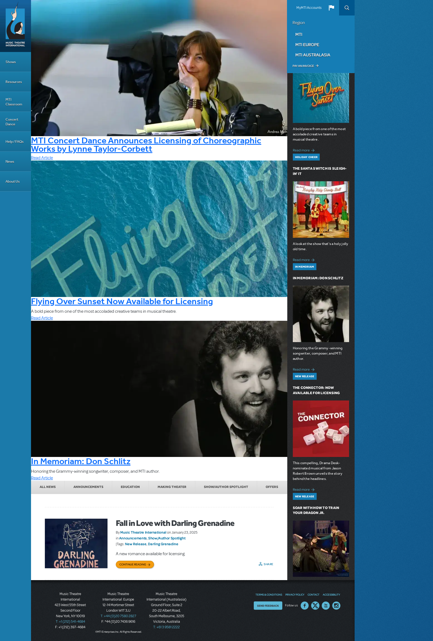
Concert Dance (12, 121)
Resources (14, 81)
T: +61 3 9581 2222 (166, 627)
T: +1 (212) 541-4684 (70, 621)
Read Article (42, 158)
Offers (272, 487)
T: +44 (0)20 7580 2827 (118, 616)
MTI (298, 34)
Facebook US (305, 605)
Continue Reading (132, 564)
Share (268, 564)
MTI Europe (307, 44)
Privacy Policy (294, 594)
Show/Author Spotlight (226, 487)
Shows (11, 62)
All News (48, 487)
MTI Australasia (312, 55)
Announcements (88, 487)
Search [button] (347, 7)
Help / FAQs (15, 141)
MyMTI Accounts (309, 8)
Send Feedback (268, 605)
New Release (136, 544)
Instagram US (336, 605)
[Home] (15, 26)
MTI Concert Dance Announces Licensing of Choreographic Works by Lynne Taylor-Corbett (146, 144)
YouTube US (326, 605)
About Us (13, 181)
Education (130, 487)
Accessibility (331, 594)
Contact (313, 594)
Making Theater (172, 487)
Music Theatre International (143, 532)
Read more (304, 149)
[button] (331, 7)
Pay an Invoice (303, 66)
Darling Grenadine (163, 544)
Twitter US (315, 605)
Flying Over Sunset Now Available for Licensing (122, 301)
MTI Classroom (14, 102)
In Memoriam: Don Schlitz (80, 461)
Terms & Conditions (268, 594)
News (10, 161)
